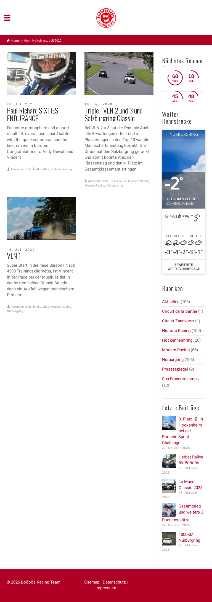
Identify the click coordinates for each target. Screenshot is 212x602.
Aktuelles (42, 169)
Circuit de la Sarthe (179, 311)
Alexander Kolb (20, 169)
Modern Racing (94, 185)
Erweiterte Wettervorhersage (184, 267)
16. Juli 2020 (21, 250)
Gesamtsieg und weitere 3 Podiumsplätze (182, 513)
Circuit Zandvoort (178, 320)
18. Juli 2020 (98, 104)
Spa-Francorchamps (180, 378)
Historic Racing (61, 169)
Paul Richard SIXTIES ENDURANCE (32, 114)
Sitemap (91, 582)
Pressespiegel (175, 369)
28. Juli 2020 (21, 104)
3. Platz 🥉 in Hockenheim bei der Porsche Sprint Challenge (182, 431)
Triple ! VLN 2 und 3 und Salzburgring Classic (113, 114)
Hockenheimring (177, 340)
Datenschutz (114, 582)
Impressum (106, 587)
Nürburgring (115, 185)
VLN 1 (14, 255)
